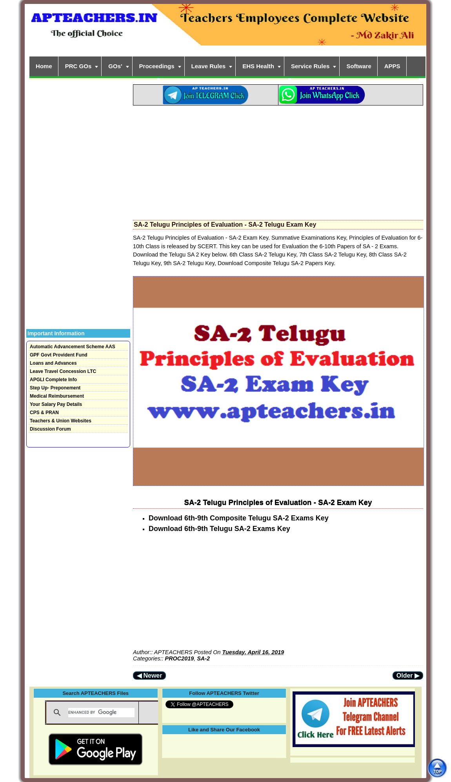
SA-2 (203, 658)
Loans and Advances (53, 363)
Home (44, 66)
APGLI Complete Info (53, 379)
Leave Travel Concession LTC (63, 371)
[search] (101, 712)
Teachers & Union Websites (60, 421)
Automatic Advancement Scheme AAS (72, 346)
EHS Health (258, 66)
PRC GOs (78, 66)
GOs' (115, 66)
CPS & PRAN (44, 412)
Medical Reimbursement (57, 396)
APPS (392, 66)
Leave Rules (208, 66)
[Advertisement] (278, 160)
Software (358, 66)
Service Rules (310, 66)
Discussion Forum (50, 429)
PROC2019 (179, 658)
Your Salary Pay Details (56, 404)
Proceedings (157, 66)
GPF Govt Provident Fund (58, 355)
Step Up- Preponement (55, 388)
